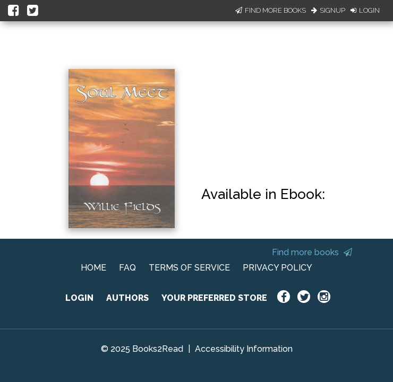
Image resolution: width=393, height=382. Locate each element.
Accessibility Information (244, 349)
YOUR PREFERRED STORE (214, 298)
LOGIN (79, 298)
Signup (328, 10)
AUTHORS (127, 298)
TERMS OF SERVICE (189, 268)
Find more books (312, 252)
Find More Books (270, 10)
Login (365, 10)
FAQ (127, 268)
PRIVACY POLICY (277, 268)
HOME (93, 268)
